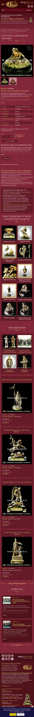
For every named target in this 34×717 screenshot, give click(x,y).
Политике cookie (19, 711)
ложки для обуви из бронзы (17, 182)
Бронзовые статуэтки (16, 177)
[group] (17, 61)
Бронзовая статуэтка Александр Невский (17, 379)
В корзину (12, 141)
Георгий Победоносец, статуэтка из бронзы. (17, 431)
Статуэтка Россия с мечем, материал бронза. (17, 533)
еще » (3, 103)
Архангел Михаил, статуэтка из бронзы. (17, 482)
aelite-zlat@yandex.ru (8, 706)
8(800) (26, 2)
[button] (31, 60)
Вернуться (7, 158)
